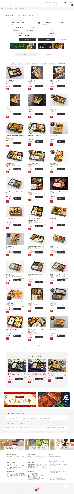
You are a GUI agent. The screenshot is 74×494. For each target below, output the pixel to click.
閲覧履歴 (56, 2)
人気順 (20, 63)
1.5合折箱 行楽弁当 (10, 218)
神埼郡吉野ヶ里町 (30, 427)
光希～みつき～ (31, 107)
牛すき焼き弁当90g (54, 302)
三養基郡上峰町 (37, 428)
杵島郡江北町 (47, 427)
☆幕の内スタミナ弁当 (33, 163)
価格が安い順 (43, 63)
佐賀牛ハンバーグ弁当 (55, 80)
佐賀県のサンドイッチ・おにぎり (37, 418)
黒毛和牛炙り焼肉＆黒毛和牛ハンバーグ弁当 (36, 275)
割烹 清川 (8, 82)
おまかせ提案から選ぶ (35, 5)
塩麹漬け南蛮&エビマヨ (11, 329)
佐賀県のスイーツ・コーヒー (49, 418)
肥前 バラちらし (54, 329)
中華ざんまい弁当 (10, 163)
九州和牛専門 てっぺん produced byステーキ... (14, 276)
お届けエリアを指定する (15, 22)
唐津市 (24, 427)
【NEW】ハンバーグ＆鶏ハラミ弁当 (36, 246)
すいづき (29, 82)
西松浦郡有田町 (17, 428)
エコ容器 (61, 22)
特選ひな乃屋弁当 (52, 373)
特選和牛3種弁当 (10, 274)
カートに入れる (17, 86)
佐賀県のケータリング (26, 418)
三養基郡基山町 (44, 428)
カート (63, 2)
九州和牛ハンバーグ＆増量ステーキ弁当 (14, 192)
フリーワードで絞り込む (18, 33)
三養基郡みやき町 (52, 428)
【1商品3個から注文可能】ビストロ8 (34, 193)
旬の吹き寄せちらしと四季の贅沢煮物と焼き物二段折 (14, 302)
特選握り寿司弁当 (32, 80)
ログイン (71, 2)
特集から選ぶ (17, 5)
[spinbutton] (11, 86)
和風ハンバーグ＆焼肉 (33, 191)
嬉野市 (13, 427)
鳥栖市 (12, 428)
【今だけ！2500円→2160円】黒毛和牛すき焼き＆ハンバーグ (36, 219)
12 (42, 348)
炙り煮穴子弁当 (53, 135)
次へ (48, 348)
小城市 (17, 427)
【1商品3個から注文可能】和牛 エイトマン (35, 222)
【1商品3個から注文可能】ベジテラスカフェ (13, 165)
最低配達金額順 (34, 63)
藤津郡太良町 (31, 428)
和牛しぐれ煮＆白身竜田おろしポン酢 (36, 302)
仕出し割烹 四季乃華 (9, 305)
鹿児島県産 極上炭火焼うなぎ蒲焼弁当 (14, 136)
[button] (12, 85)
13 (44, 348)
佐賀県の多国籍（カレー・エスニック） (13, 418)
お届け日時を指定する (36, 27)
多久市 (63, 427)
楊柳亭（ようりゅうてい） (54, 110)
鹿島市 (21, 427)
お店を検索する (27, 39)
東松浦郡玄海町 (24, 428)
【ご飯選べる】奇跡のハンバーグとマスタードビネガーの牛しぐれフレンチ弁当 (37, 374)
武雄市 (8, 428)
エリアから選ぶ (11, 5)
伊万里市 (8, 427)
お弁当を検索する (46, 39)
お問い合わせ (48, 2)
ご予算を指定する (49, 22)
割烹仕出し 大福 (53, 248)
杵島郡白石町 (53, 427)
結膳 (3, 3)
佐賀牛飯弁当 (53, 163)
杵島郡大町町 (41, 427)
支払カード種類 (52, 33)
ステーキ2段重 (53, 246)
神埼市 (36, 427)
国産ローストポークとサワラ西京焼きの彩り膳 (58, 192)
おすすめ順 (12, 63)
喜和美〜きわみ (9, 246)
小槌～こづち (53, 107)
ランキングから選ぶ (25, 5)
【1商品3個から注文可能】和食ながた (34, 304)
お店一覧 (25, 54)
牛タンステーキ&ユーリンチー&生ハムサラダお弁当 (36, 330)
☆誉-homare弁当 (10, 80)
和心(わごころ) (53, 218)
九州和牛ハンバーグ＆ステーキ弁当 (58, 274)
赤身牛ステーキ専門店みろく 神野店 (34, 333)
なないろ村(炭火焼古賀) (10, 139)
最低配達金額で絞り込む (20, 27)
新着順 (26, 63)
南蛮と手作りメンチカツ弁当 (34, 135)
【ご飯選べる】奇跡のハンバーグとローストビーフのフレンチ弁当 (17, 374)
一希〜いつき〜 (9, 107)
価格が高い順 (52, 63)
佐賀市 (59, 427)
